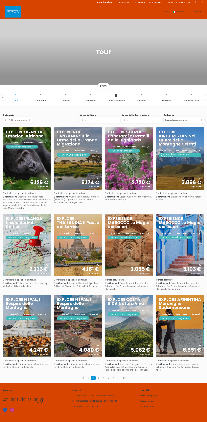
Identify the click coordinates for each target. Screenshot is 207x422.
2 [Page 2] (98, 378)
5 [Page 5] (113, 378)
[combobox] (141, 120)
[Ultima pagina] (124, 378)
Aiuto (166, 11)
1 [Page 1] (93, 378)
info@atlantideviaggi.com (179, 2)
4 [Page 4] (108, 378)
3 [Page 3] (103, 378)
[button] (3, 97)
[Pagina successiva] (119, 378)
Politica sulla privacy (149, 396)
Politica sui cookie (147, 401)
